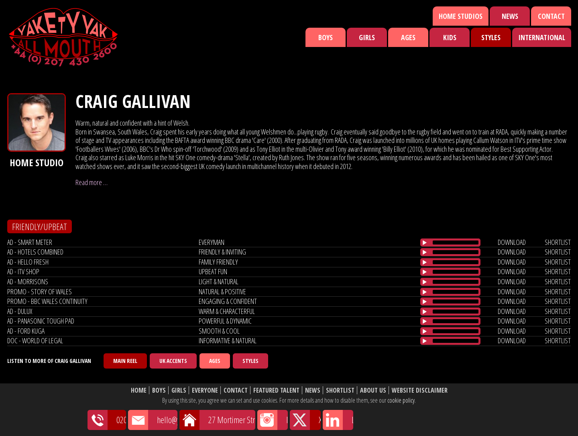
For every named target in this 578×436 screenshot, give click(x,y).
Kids (449, 37)
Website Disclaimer (420, 390)
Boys (325, 37)
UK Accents (173, 361)
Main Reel (125, 361)
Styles (491, 37)
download (512, 242)
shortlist (558, 242)
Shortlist (340, 390)
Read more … (91, 182)
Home (139, 390)
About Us (373, 390)
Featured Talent (276, 390)
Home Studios (460, 16)
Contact (551, 16)
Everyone (205, 390)
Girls (367, 37)
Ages (408, 37)
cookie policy (401, 400)
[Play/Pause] (424, 242)
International (541, 37)
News (510, 16)
